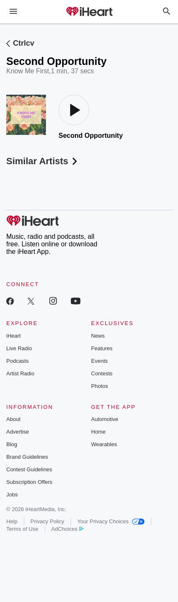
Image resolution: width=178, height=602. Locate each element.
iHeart (13, 336)
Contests (101, 373)
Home (98, 432)
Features (101, 348)
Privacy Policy (47, 521)
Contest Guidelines (29, 469)
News (98, 336)
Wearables (104, 444)
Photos (99, 386)
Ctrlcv (23, 43)
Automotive (104, 419)
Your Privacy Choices (111, 521)
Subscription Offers (29, 482)
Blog (11, 444)
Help (12, 521)
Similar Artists (42, 161)
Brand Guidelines (27, 457)
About (13, 419)
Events (99, 361)
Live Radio (19, 348)
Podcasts (17, 361)
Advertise (17, 432)
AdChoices (67, 529)
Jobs (12, 494)
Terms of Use (22, 529)
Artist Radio (20, 373)
